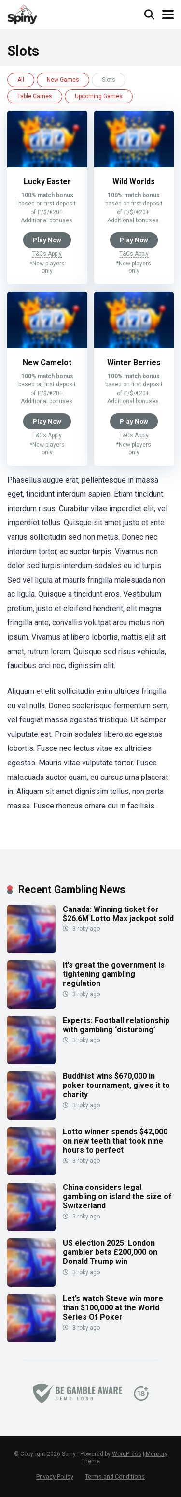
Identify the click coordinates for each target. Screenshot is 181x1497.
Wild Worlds (133, 181)
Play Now (47, 240)
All (20, 79)
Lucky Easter (47, 181)
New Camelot (47, 362)
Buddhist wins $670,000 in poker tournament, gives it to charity (116, 1085)
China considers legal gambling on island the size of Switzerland (117, 1196)
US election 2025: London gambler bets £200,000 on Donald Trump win (110, 1252)
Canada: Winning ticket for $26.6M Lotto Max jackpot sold (118, 914)
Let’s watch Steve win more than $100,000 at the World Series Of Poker (113, 1307)
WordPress (126, 1454)
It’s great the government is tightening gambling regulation (114, 974)
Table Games (34, 96)
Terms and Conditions (115, 1476)
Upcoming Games (99, 96)
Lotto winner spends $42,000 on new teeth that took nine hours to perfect (115, 1141)
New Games (63, 79)
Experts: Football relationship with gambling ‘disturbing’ (116, 1025)
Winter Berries (134, 362)
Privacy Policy (54, 1476)
